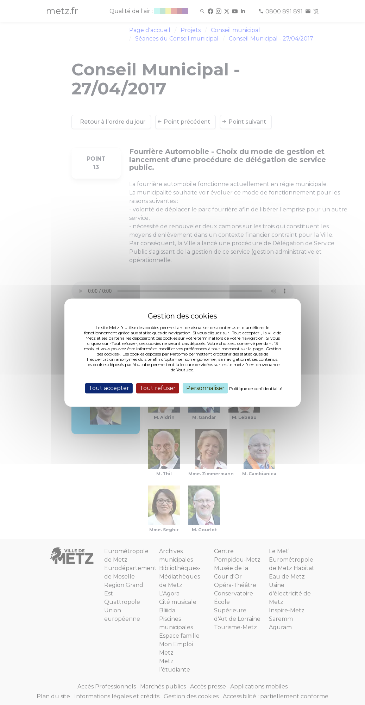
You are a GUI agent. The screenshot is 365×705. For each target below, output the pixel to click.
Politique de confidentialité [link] (255, 388)
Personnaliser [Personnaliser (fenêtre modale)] (205, 388)
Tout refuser (158, 388)
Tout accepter (109, 388)
